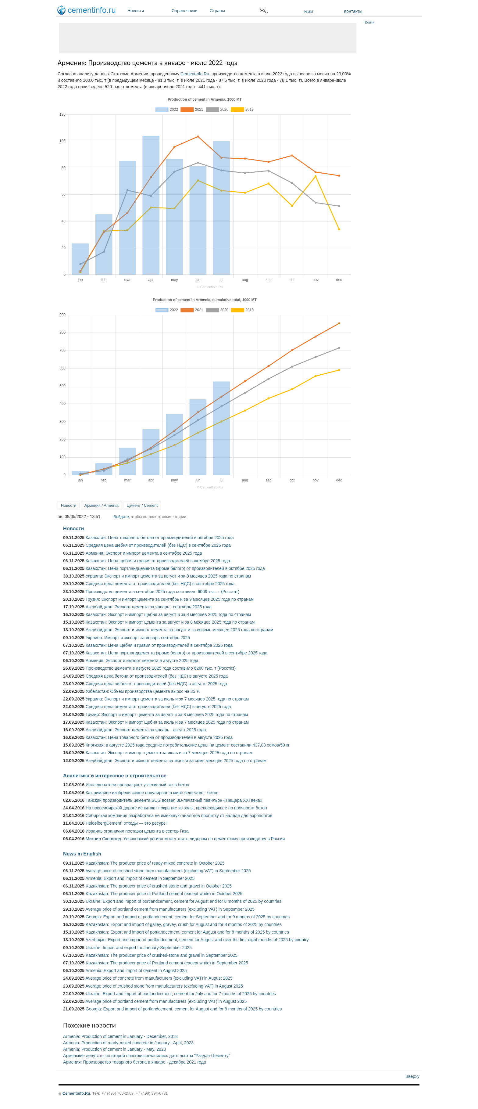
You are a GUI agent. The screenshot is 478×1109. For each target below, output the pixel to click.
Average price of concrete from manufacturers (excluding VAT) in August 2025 (158, 978)
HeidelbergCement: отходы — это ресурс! (126, 823)
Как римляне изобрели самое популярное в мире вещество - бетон (152, 792)
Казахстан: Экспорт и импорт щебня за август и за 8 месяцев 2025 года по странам (168, 614)
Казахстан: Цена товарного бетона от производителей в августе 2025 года (159, 737)
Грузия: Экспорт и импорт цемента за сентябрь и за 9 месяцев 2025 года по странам (170, 599)
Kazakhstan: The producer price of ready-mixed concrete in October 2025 (155, 863)
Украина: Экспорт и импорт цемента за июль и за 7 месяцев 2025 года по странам (167, 699)
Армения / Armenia (101, 505)
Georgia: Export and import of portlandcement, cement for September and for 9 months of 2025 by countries (188, 916)
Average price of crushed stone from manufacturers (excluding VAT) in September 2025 (168, 870)
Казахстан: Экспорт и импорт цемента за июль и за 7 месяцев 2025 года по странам (169, 752)
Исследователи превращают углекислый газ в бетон (137, 784)
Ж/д (264, 11)
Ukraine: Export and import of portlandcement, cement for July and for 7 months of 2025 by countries (181, 993)
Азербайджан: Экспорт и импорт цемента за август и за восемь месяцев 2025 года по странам (179, 629)
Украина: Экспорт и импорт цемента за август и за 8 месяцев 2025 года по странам (168, 576)
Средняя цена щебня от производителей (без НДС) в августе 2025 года (156, 683)
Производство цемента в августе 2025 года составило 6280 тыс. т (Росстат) (161, 668)
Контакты (353, 11)
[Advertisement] (208, 38)
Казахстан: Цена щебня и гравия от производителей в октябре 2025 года (158, 560)
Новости (148, 11)
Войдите (121, 516)
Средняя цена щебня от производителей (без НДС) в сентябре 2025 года (158, 545)
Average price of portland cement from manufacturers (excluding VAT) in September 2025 (170, 909)
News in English (82, 853)
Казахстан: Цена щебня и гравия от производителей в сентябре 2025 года (159, 645)
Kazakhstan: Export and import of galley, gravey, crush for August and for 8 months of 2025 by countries (184, 924)
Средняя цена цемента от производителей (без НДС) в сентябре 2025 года (160, 583)
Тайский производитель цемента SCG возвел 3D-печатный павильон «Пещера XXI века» (174, 800)
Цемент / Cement (142, 505)
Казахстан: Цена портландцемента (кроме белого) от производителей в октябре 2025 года (175, 568)
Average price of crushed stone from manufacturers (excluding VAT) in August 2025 (164, 986)
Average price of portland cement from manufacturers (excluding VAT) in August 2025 (166, 1001)
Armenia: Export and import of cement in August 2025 (136, 970)
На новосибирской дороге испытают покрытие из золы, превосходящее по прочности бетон (176, 807)
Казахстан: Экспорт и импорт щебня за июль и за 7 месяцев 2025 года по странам (167, 722)
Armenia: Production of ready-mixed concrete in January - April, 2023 (128, 1042)
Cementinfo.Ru (76, 1093)
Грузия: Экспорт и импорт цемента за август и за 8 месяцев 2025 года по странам (167, 714)
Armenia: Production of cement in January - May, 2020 (114, 1049)
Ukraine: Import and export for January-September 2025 (139, 947)
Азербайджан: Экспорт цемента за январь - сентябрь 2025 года (149, 606)
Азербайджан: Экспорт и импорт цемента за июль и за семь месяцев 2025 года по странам (176, 760)
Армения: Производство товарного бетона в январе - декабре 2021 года (134, 1062)
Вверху (412, 1076)
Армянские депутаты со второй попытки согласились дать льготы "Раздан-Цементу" (146, 1055)
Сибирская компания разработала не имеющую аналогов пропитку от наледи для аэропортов (179, 815)
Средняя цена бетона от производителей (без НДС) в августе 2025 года (157, 676)
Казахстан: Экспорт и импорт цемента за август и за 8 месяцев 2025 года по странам (170, 622)
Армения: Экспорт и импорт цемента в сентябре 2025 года (144, 553)
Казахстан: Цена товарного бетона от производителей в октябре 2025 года (160, 537)
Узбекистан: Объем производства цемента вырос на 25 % (143, 691)
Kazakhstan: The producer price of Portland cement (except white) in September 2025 (167, 962)
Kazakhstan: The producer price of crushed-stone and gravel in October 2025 (159, 886)
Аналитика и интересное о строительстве (114, 775)
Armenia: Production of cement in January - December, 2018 (120, 1036)
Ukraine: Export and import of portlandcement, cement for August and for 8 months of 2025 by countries (183, 901)
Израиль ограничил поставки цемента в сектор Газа (137, 831)
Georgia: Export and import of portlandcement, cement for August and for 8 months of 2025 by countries (184, 1008)
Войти (369, 22)
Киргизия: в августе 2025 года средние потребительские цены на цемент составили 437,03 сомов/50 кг (188, 745)
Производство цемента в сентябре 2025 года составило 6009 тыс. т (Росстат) (162, 591)
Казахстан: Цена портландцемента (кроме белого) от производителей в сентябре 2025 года (176, 652)
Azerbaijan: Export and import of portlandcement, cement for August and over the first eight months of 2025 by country (197, 939)
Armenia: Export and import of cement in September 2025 (139, 878)
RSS (308, 11)
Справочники (189, 11)
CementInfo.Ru (194, 73)
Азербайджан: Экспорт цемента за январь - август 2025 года (146, 729)
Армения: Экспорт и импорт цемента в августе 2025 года (142, 660)
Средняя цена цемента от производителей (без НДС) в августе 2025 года (158, 706)
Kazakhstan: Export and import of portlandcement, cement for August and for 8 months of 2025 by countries (187, 932)
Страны (233, 11)
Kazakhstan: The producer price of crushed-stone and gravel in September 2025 (161, 955)
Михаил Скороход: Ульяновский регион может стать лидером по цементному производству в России (185, 838)
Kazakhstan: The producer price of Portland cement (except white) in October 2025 (164, 893)
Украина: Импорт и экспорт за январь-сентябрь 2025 (138, 637)
